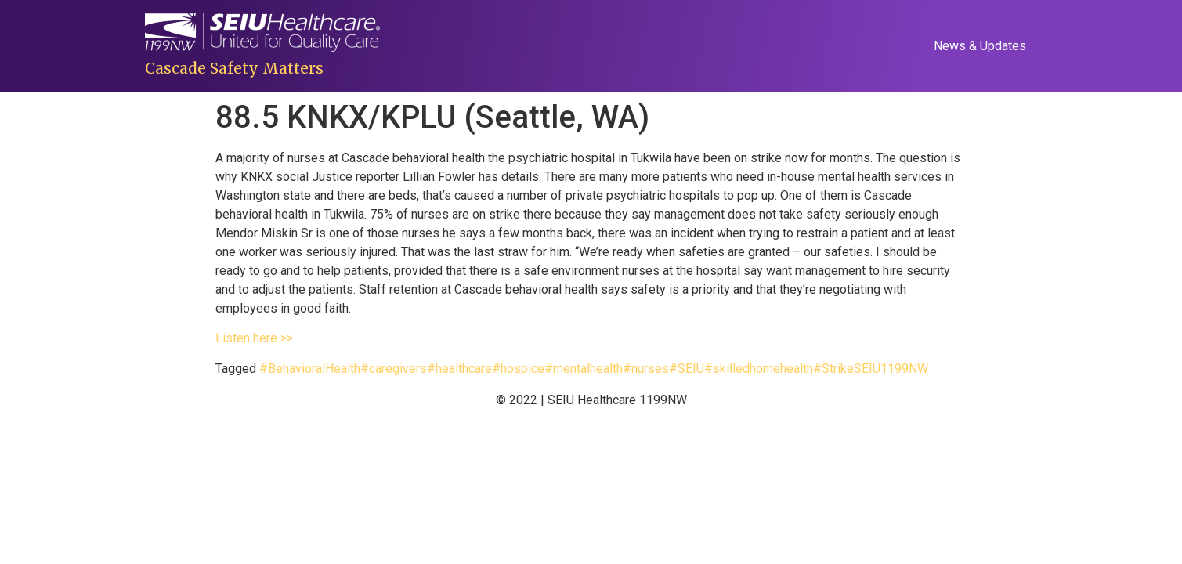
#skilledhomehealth (758, 368)
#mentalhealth (583, 368)
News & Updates (980, 45)
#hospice (518, 368)
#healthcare (459, 368)
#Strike (833, 368)
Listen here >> (254, 338)
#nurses (646, 368)
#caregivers (393, 368)
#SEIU (686, 368)
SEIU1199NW (891, 368)
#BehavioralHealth (309, 368)
